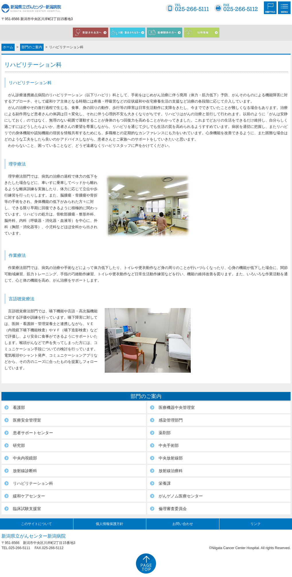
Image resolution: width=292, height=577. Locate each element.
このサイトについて (36, 524)
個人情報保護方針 (109, 524)
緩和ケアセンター (29, 496)
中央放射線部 (171, 458)
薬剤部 (165, 432)
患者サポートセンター (33, 432)
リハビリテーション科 (33, 483)
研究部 (19, 445)
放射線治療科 (171, 470)
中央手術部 (169, 445)
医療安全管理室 (27, 420)
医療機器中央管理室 (177, 407)
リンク (255, 524)
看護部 (19, 407)
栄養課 (165, 483)
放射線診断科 (25, 470)
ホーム (8, 47)
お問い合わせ (182, 524)
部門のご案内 (32, 47)
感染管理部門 (171, 420)
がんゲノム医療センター (181, 496)
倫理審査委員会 (173, 508)
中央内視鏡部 (25, 458)
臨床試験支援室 (27, 508)
